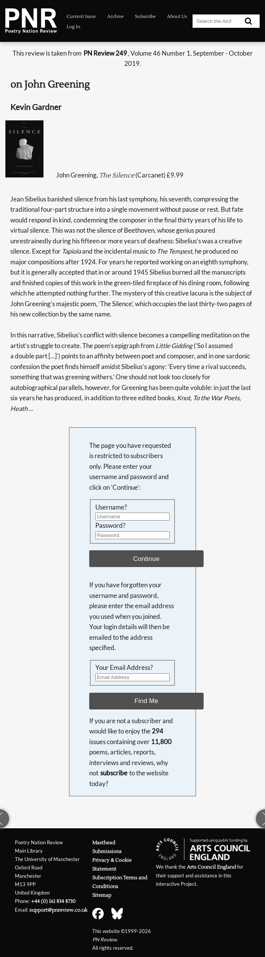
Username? (111, 507)
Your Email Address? (124, 667)
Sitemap (101, 895)
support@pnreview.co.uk (58, 910)
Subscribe (145, 16)
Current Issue (81, 16)
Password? (110, 525)
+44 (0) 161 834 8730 (53, 901)
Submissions (107, 851)
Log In (73, 27)
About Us (177, 16)
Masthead (103, 842)
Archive (115, 16)
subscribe (113, 773)
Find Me (146, 701)
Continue (146, 558)
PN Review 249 (105, 53)
